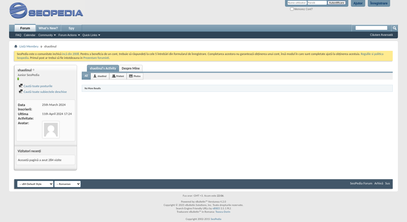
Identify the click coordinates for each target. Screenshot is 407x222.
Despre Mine (131, 68)
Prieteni (120, 76)
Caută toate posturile (35, 86)
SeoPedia (216, 219)
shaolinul (102, 76)
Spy (71, 28)
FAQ (18, 35)
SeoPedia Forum (361, 183)
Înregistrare (379, 3)
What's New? (48, 28)
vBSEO (216, 208)
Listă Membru (28, 46)
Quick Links (90, 35)
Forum (25, 28)
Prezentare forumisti (96, 58)
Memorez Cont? (301, 9)
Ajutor (358, 3)
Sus (387, 183)
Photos (137, 76)
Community (45, 35)
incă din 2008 (70, 54)
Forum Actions (67, 35)
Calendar (30, 35)
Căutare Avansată (381, 34)
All (86, 76)
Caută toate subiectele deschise (43, 92)
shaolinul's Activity (103, 68)
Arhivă (378, 183)
